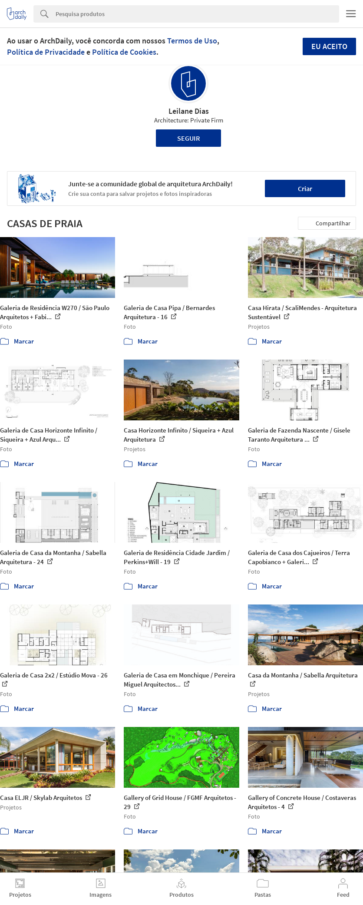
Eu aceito (329, 46)
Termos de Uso (192, 41)
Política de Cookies (124, 52)
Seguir (188, 138)
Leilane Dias (188, 111)
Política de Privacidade (46, 52)
